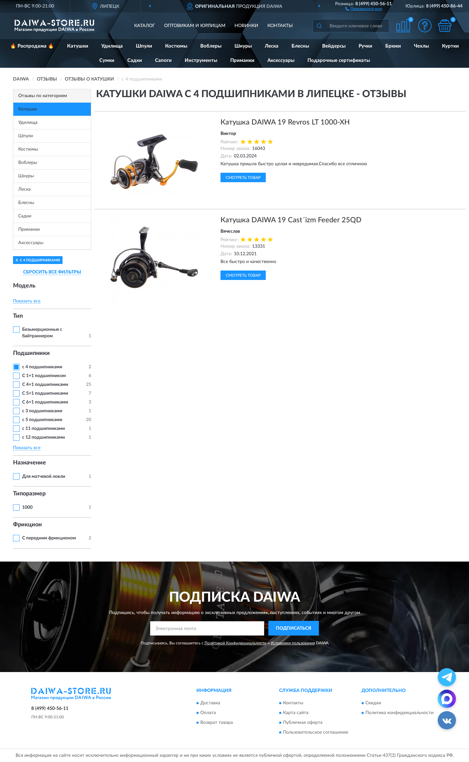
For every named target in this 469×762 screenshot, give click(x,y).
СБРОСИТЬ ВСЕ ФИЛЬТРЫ (52, 272)
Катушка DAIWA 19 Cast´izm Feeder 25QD (291, 220)
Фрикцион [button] (27, 525)
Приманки (242, 60)
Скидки (373, 703)
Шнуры (243, 46)
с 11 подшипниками (43, 428)
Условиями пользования (293, 643)
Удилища (112, 46)
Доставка (210, 703)
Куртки (450, 46)
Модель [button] (24, 286)
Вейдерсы (334, 46)
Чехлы (421, 46)
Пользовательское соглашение (315, 732)
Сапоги (163, 60)
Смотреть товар (243, 178)
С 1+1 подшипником (44, 376)
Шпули (144, 46)
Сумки (106, 60)
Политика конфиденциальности (399, 713)
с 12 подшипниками (43, 437)
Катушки (77, 46)
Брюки (393, 46)
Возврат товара (216, 723)
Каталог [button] (144, 25)
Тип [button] (18, 316)
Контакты (280, 25)
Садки (134, 60)
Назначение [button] (29, 463)
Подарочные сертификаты (338, 60)
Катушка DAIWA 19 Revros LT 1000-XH (285, 122)
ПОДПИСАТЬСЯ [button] (293, 628)
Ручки (365, 46)
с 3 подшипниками (42, 411)
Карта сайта (295, 713)
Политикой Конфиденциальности (235, 643)
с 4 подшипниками (42, 367)
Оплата (208, 713)
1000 (27, 507)
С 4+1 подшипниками (45, 384)
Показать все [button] (26, 301)
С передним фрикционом (49, 538)
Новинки (246, 25)
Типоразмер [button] (29, 494)
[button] (363, 8)
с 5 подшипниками (42, 420)
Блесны (300, 46)
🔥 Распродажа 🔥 (32, 46)
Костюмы (176, 46)
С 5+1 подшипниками (45, 393)
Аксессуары (280, 60)
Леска (271, 46)
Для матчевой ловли (43, 476)
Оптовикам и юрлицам (194, 25)
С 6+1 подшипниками (45, 402)
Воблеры (210, 46)
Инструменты (201, 60)
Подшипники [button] (31, 353)
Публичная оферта (302, 723)
